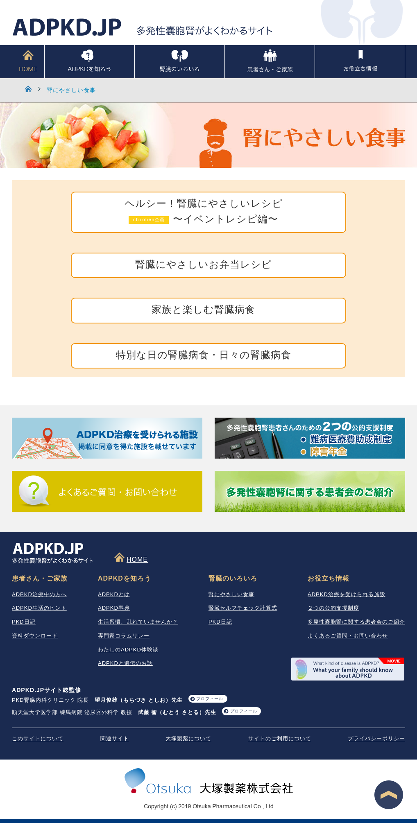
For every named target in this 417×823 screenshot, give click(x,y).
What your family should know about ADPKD (347, 669)
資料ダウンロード (35, 636)
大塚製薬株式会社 (209, 782)
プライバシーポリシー (376, 738)
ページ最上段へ (389, 795)
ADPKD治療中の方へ (39, 594)
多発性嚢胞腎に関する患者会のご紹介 (356, 622)
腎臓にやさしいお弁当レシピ (203, 265)
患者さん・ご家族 (270, 61)
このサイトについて (37, 738)
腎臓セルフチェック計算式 (242, 608)
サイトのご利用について (279, 738)
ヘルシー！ (204, 212)
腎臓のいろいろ (179, 61)
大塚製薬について (188, 738)
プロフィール (209, 698)
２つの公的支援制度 (333, 608)
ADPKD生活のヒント (39, 608)
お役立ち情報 (360, 61)
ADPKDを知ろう (89, 61)
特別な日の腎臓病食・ (203, 356)
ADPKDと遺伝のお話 (125, 663)
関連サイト (114, 738)
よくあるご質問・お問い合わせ (348, 636)
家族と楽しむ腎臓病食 (203, 310)
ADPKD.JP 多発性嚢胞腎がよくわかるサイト (142, 27)
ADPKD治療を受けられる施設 (346, 594)
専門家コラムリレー (124, 636)
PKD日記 (24, 622)
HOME (28, 61)
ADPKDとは (114, 594)
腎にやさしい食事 (71, 90)
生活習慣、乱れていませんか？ (138, 622)
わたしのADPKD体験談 (128, 650)
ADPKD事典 (114, 608)
